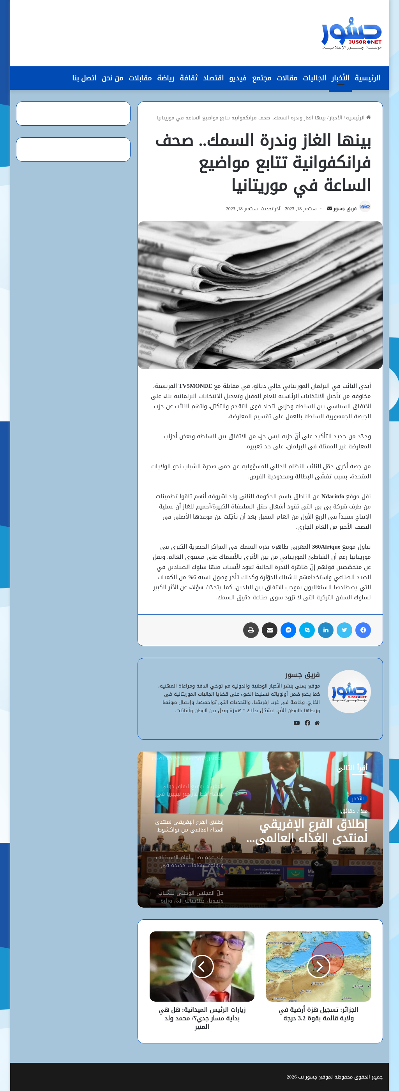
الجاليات (314, 78)
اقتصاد (213, 78)
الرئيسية (367, 78)
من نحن (112, 78)
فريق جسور (345, 208)
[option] (260, 830)
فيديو (238, 78)
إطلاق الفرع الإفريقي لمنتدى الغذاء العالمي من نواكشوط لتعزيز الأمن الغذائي (303, 831)
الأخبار (340, 78)
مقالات (287, 78)
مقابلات (140, 78)
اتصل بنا (84, 78)
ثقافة (189, 78)
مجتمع (261, 78)
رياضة (165, 78)
